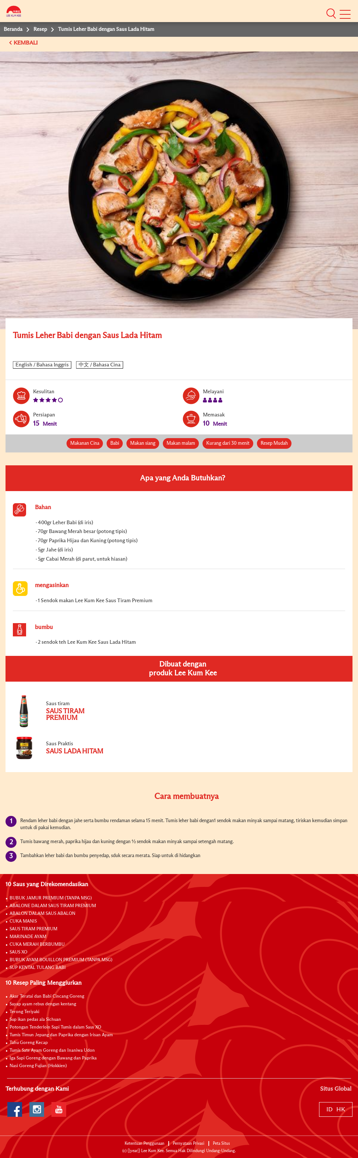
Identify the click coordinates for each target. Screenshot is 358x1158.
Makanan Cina (84, 443)
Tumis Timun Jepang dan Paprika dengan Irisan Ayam (61, 1035)
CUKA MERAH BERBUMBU (37, 944)
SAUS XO (18, 952)
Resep (40, 29)
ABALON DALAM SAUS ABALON (42, 914)
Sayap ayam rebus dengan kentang (43, 1004)
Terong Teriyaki (24, 1012)
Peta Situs (221, 1143)
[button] (331, 13)
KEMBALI (26, 43)
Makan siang (142, 443)
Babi (114, 443)
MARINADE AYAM (28, 937)
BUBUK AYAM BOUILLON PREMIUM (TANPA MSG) (61, 960)
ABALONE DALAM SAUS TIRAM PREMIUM (53, 906)
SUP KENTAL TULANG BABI (38, 968)
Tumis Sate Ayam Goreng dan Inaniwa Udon (52, 1050)
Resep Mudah (274, 443)
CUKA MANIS (23, 921)
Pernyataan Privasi (188, 1143)
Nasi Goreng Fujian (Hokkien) (38, 1066)
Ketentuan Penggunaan (144, 1143)
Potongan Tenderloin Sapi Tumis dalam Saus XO (55, 1027)
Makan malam (181, 443)
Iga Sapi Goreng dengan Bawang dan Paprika (53, 1058)
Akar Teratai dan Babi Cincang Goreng (47, 996)
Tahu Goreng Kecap (29, 1043)
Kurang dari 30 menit (228, 443)
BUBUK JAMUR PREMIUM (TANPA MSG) (51, 898)
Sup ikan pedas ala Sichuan (35, 1019)
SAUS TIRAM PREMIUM (33, 929)
